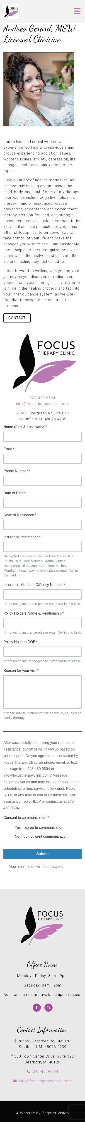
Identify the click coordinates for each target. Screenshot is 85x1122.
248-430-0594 (42, 398)
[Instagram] (48, 1008)
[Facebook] (37, 1008)
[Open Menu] (77, 11)
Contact (17, 318)
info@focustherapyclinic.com (42, 404)
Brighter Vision (55, 1113)
